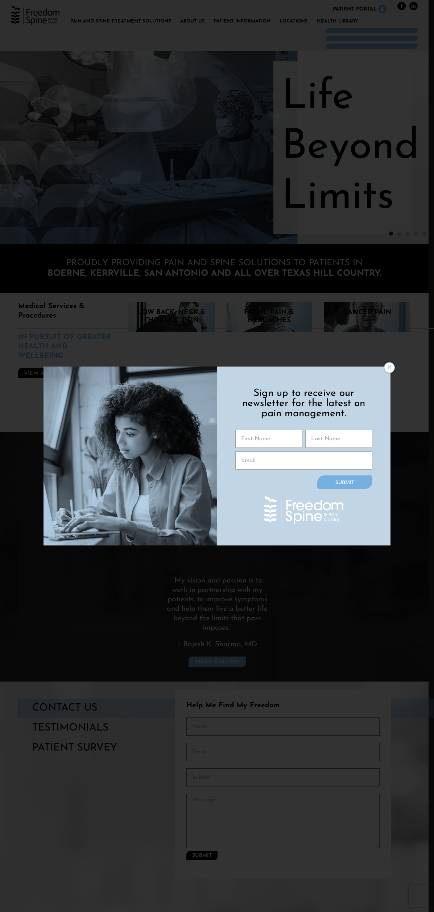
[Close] (389, 367)
